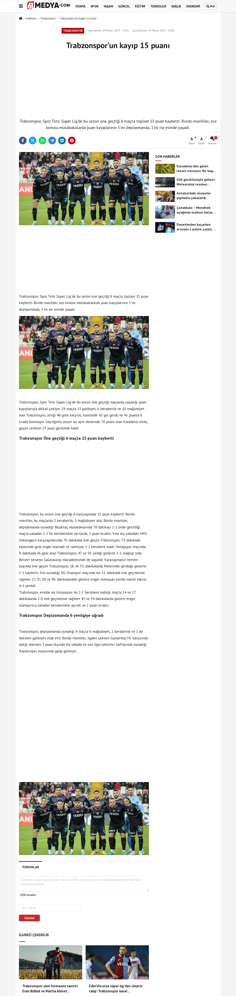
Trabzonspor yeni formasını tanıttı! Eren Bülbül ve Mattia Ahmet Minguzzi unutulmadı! (50, 989)
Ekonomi (193, 6)
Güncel (124, 6)
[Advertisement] (118, 83)
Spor (94, 6)
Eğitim (140, 6)
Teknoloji (158, 6)
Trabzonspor (48, 18)
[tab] (30, 867)
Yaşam (108, 6)
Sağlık (176, 6)
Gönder (29, 918)
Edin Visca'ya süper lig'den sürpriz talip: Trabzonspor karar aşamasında (115, 989)
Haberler (31, 18)
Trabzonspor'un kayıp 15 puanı (77, 18)
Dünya (80, 6)
